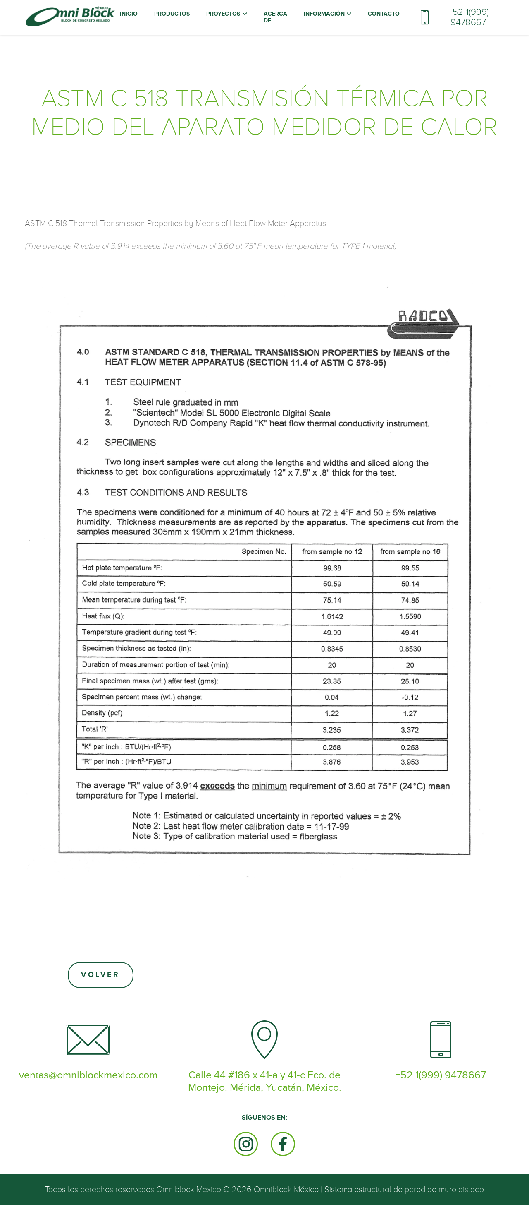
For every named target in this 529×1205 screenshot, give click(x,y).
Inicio (131, 14)
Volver (100, 974)
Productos (172, 14)
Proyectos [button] (224, 14)
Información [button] (325, 14)
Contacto (384, 14)
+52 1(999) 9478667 (468, 17)
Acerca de (275, 17)
